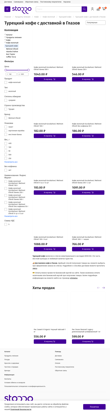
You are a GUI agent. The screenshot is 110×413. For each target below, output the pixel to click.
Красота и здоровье (11, 363)
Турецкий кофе (65, 17)
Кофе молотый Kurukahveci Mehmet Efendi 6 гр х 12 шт (48, 181)
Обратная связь (31, 2)
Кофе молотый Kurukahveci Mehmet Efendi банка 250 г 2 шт (86, 181)
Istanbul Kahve (12, 52)
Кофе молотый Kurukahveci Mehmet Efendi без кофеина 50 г (86, 125)
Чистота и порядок (11, 367)
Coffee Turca (11, 57)
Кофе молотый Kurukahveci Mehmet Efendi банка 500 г (48, 68)
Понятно (94, 407)
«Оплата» (74, 278)
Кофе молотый (49, 17)
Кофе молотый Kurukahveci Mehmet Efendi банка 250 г (86, 68)
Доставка (8, 2)
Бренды (7, 371)
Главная (7, 17)
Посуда (7, 360)
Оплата (57, 363)
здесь (35, 268)
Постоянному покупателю (50, 2)
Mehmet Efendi (12, 49)
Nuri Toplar (10, 54)
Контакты (7, 379)
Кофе (36, 17)
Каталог (9, 35)
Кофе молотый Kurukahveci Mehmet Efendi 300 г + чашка (86, 238)
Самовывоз (18, 2)
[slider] (5, 70)
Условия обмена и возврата (14, 383)
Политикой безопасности (20, 409)
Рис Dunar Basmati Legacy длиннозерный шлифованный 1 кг (86, 330)
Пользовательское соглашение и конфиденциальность (24, 386)
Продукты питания (22, 17)
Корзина (67, 2)
